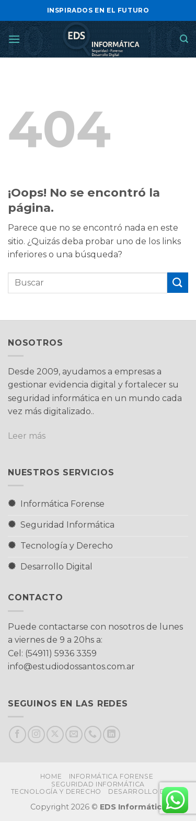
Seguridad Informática (98, 784)
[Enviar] (177, 282)
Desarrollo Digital (148, 791)
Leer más (26, 436)
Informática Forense (111, 776)
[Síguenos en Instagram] (36, 734)
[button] (14, 39)
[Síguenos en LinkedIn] (111, 734)
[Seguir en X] (55, 734)
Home (51, 776)
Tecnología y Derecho (56, 791)
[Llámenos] (92, 734)
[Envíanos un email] (74, 734)
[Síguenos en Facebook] (17, 734)
